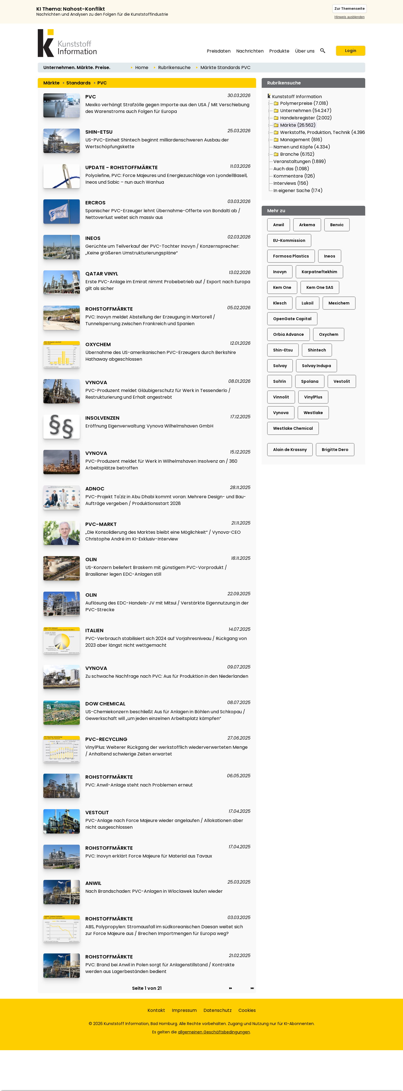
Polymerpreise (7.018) (300, 103)
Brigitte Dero (335, 449)
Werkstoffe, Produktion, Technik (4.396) (320, 132)
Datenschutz (217, 1010)
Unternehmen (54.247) (302, 110)
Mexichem (339, 303)
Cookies (247, 1010)
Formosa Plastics (291, 256)
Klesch (280, 303)
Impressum (184, 1010)
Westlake (313, 412)
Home (141, 67)
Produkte (279, 51)
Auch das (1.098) (291, 169)
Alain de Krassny (290, 449)
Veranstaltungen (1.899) (299, 161)
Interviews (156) (290, 183)
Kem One (282, 287)
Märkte (208, 67)
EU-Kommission (289, 240)
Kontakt (156, 1010)
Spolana (309, 381)
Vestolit (342, 381)
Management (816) (297, 139)
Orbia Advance (288, 334)
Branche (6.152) (294, 154)
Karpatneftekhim (319, 272)
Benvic (337, 225)
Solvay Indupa (316, 366)
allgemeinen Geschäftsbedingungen (214, 1032)
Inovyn (280, 272)
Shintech (317, 350)
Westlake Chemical (293, 428)
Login (350, 50)
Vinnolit (281, 397)
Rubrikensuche (174, 67)
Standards (228, 67)
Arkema (307, 225)
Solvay (280, 366)
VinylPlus (313, 397)
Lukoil (307, 303)
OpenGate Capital (292, 319)
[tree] (313, 147)
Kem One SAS (319, 287)
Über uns (305, 51)
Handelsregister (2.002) (302, 118)
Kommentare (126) (294, 176)
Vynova (281, 412)
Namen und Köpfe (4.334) (301, 147)
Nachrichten (250, 51)
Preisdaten (219, 51)
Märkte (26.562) (294, 125)
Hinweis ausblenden (349, 17)
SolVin (279, 381)
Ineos (329, 256)
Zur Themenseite (349, 8)
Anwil (278, 225)
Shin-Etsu (283, 350)
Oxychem (328, 334)
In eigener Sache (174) (298, 190)
